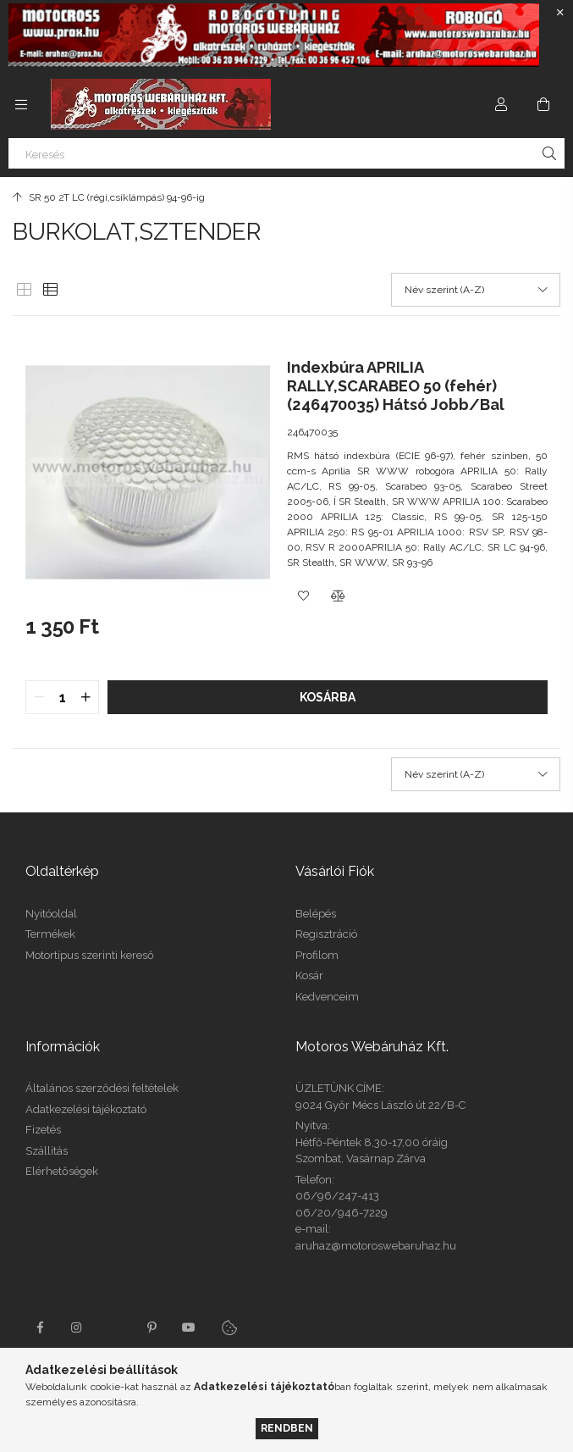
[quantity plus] (85, 697)
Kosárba (327, 697)
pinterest (151, 1327)
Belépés (315, 913)
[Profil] (501, 104)
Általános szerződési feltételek (102, 1088)
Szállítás (46, 1150)
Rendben (287, 1428)
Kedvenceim (327, 996)
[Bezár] (560, 12)
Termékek (50, 934)
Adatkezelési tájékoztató (85, 1109)
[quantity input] (62, 697)
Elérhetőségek (61, 1171)
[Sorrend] (475, 290)
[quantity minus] (39, 697)
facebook (39, 1327)
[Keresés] (286, 153)
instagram (77, 1327)
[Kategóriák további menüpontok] (21, 104)
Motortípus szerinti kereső (89, 955)
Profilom (317, 955)
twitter (114, 1327)
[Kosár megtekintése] (543, 104)
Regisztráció (326, 934)
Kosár (309, 975)
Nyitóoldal (51, 913)
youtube (188, 1327)
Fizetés (43, 1129)
